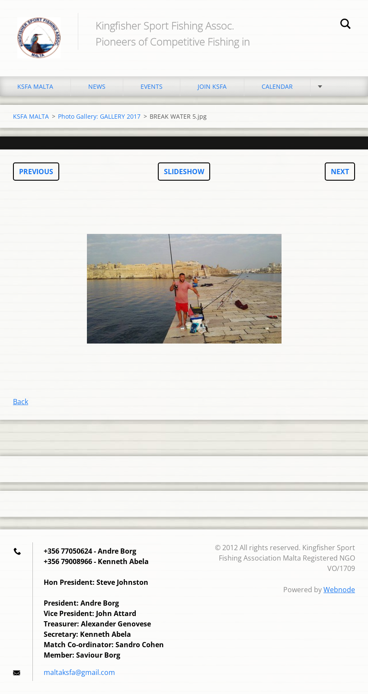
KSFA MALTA (35, 86)
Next (340, 171)
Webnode (339, 589)
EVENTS (152, 86)
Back (20, 401)
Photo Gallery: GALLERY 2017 (99, 116)
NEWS (97, 86)
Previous (36, 171)
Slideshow (184, 171)
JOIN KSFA (212, 86)
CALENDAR (277, 86)
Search (345, 25)
